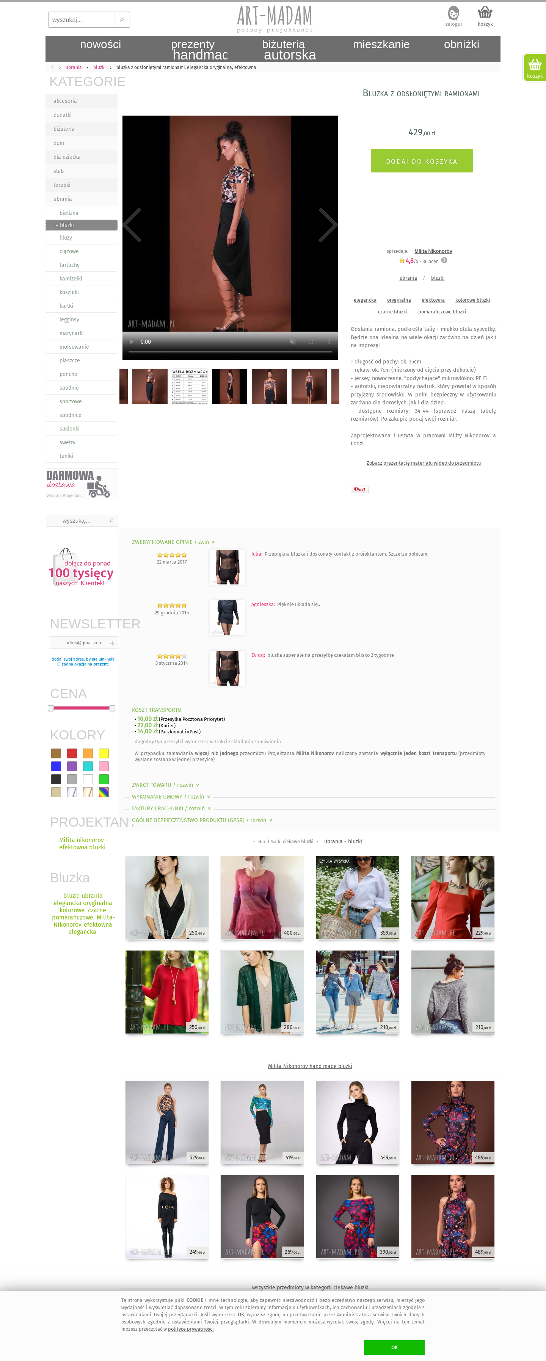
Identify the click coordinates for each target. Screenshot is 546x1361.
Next (327, 225)
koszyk (485, 24)
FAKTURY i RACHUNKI (172, 808)
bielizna (69, 213)
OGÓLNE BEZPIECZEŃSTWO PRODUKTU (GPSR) (203, 820)
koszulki (69, 292)
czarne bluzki (393, 312)
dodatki (62, 115)
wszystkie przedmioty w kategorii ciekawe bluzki (310, 1287)
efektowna (433, 300)
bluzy (66, 238)
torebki (62, 185)
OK (394, 1347)
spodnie (69, 388)
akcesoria (65, 101)
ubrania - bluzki (343, 841)
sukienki (70, 429)
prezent (100, 664)
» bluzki (64, 225)
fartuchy (70, 265)
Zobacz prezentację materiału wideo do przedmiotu (424, 463)
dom (58, 143)
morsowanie (74, 347)
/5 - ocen (419, 261)
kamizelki (71, 279)
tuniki (66, 456)
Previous (131, 225)
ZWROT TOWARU (166, 785)
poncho (68, 374)
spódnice (71, 415)
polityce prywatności (191, 1329)
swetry (67, 442)
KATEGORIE (83, 81)
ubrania (62, 199)
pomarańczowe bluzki (442, 312)
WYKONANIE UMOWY (172, 797)
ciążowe (69, 251)
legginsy (69, 319)
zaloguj (454, 24)
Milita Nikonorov (433, 251)
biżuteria (64, 129)
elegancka (365, 300)
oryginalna (399, 300)
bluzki (438, 278)
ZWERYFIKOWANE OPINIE (174, 542)
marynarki (72, 333)
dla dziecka (67, 157)
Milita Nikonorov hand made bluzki (310, 1066)
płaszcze (70, 360)
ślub (58, 171)
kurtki (66, 306)
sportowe (71, 401)
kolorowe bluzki (472, 300)
